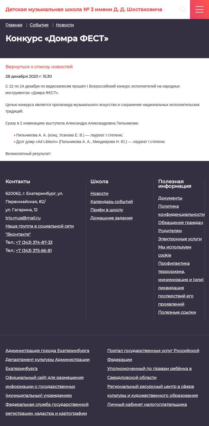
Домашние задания (111, 217)
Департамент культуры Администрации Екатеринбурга (47, 364)
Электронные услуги (180, 238)
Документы (170, 198)
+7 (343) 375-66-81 (34, 250)
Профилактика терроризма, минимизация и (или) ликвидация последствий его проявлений (181, 284)
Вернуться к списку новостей (39, 66)
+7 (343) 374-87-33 (34, 242)
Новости (99, 193)
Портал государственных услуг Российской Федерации (153, 355)
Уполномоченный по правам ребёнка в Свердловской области (149, 373)
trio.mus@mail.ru (23, 217)
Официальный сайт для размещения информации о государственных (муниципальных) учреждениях (44, 386)
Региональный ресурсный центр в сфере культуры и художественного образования (152, 391)
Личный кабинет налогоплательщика (147, 404)
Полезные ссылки (177, 312)
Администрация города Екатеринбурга (47, 350)
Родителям (170, 230)
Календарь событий (111, 201)
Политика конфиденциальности (181, 210)
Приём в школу (106, 209)
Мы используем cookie (174, 251)
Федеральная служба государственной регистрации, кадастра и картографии (46, 409)
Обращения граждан (180, 222)
